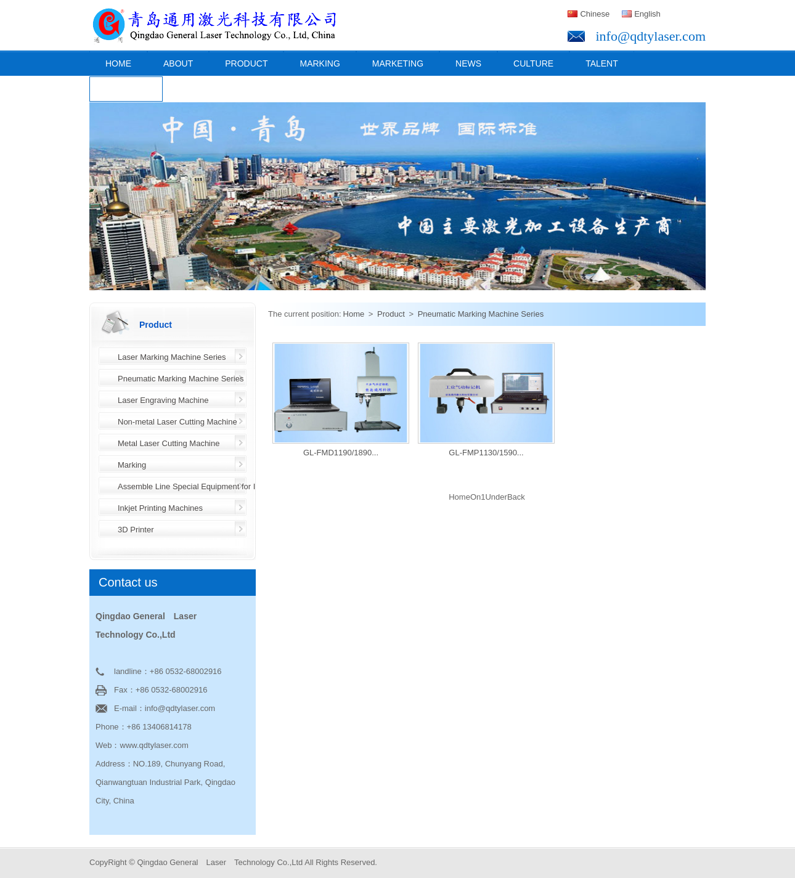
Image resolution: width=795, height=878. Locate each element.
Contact (126, 89)
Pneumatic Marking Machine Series (180, 378)
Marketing (397, 63)
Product (246, 63)
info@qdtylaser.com (650, 36)
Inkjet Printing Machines (160, 508)
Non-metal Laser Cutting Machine (177, 421)
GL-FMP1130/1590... (486, 452)
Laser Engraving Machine (163, 400)
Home (118, 63)
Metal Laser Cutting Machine (168, 443)
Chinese (595, 13)
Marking (320, 63)
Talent (601, 63)
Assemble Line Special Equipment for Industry (200, 486)
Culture (533, 63)
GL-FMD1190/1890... (340, 452)
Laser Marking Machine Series (172, 357)
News (468, 63)
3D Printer (136, 529)
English (647, 13)
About (178, 63)
